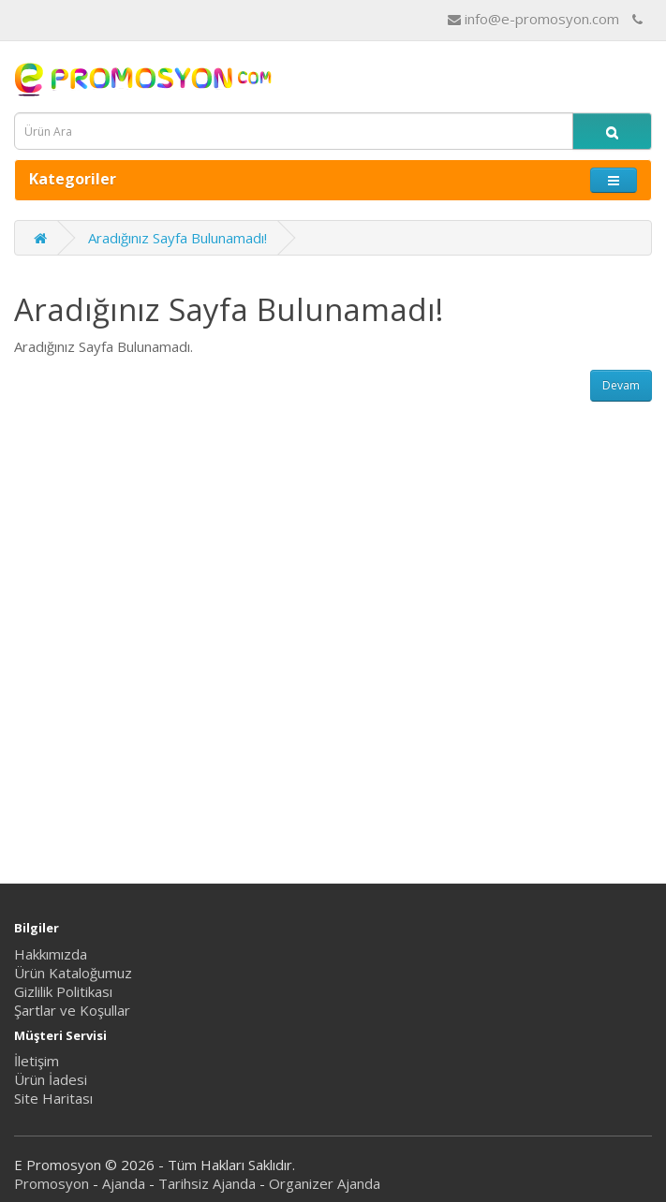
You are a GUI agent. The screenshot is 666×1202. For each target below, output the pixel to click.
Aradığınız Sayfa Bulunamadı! (177, 237)
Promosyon (51, 1183)
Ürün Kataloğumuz (73, 972)
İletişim (36, 1060)
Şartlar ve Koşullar (72, 1010)
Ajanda (123, 1183)
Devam (621, 385)
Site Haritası (53, 1098)
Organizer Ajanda (324, 1183)
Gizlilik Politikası (63, 991)
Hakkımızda (50, 954)
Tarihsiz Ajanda (207, 1183)
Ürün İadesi (50, 1079)
